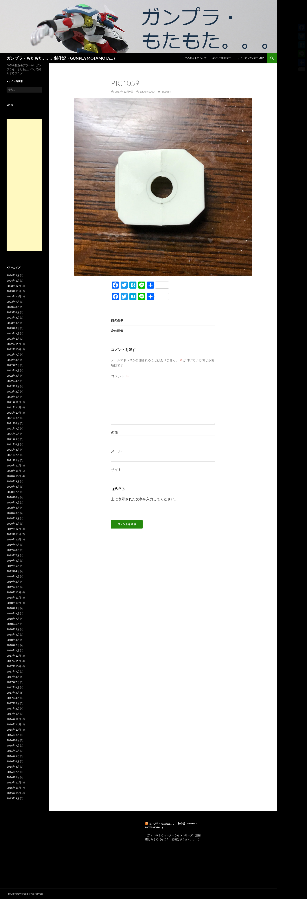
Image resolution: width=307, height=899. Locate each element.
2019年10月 (14, 539)
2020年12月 (14, 465)
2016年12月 (14, 719)
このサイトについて (196, 58)
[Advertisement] (24, 185)
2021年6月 (13, 433)
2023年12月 (14, 285)
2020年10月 (14, 476)
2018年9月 (13, 608)
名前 (114, 432)
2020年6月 (13, 497)
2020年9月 (13, 481)
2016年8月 (13, 740)
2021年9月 (13, 418)
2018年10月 (14, 602)
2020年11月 (14, 470)
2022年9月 (13, 354)
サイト (116, 469)
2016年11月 (14, 724)
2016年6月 (13, 750)
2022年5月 (13, 375)
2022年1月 (13, 396)
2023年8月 (13, 307)
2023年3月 (13, 328)
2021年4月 (13, 444)
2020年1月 (13, 523)
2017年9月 (13, 671)
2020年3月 (13, 513)
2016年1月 (13, 777)
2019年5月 (13, 565)
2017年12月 (14, 655)
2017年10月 (14, 666)
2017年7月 (13, 682)
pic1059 (166, 91)
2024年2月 (13, 275)
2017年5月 (13, 692)
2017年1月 (13, 713)
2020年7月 (13, 492)
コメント (120, 376)
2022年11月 (14, 344)
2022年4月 (13, 381)
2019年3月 (13, 576)
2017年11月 (14, 661)
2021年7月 (13, 428)
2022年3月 (13, 386)
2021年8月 (13, 423)
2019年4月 (13, 571)
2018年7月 (13, 618)
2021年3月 (13, 449)
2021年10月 (14, 412)
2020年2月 (13, 518)
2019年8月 (13, 550)
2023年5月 (13, 317)
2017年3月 (13, 703)
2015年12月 (14, 782)
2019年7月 (13, 555)
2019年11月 (14, 534)
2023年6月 (13, 312)
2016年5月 (13, 756)
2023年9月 (13, 301)
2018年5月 (13, 629)
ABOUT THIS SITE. (222, 58)
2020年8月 (13, 486)
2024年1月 (13, 280)
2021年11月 (14, 407)
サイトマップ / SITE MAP (250, 58)
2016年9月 (13, 735)
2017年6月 (13, 687)
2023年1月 (13, 338)
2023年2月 (13, 333)
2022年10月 (14, 349)
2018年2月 (13, 645)
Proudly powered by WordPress (25, 893)
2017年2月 (13, 708)
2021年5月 (13, 439)
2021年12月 (14, 402)
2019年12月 (14, 529)
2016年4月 (13, 761)
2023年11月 (14, 291)
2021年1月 (13, 460)
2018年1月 (13, 650)
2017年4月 (13, 698)
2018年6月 (13, 624)
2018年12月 (14, 592)
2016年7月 (13, 745)
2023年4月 (13, 322)
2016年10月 (14, 729)
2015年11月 (14, 787)
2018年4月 (13, 634)
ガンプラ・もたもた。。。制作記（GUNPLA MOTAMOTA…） (62, 58)
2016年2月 (13, 772)
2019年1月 (13, 587)
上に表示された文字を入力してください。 (144, 499)
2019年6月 (13, 560)
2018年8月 (13, 613)
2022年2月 (13, 391)
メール (116, 451)
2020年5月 (13, 502)
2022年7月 (13, 365)
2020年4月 (13, 507)
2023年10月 (14, 296)
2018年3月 (13, 639)
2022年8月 (13, 359)
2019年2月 (13, 581)
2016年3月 (13, 766)
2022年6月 (13, 370)
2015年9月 (13, 798)
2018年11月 (14, 597)
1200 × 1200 (147, 91)
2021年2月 (13, 455)
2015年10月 (14, 793)
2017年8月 (13, 676)
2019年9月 (13, 544)
